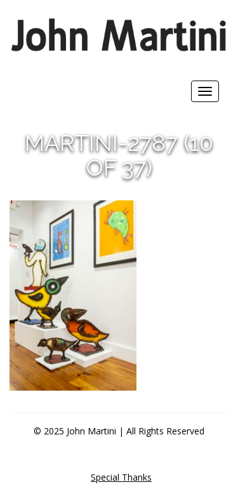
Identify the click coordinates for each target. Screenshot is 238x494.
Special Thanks (121, 477)
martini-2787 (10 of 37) (119, 155)
